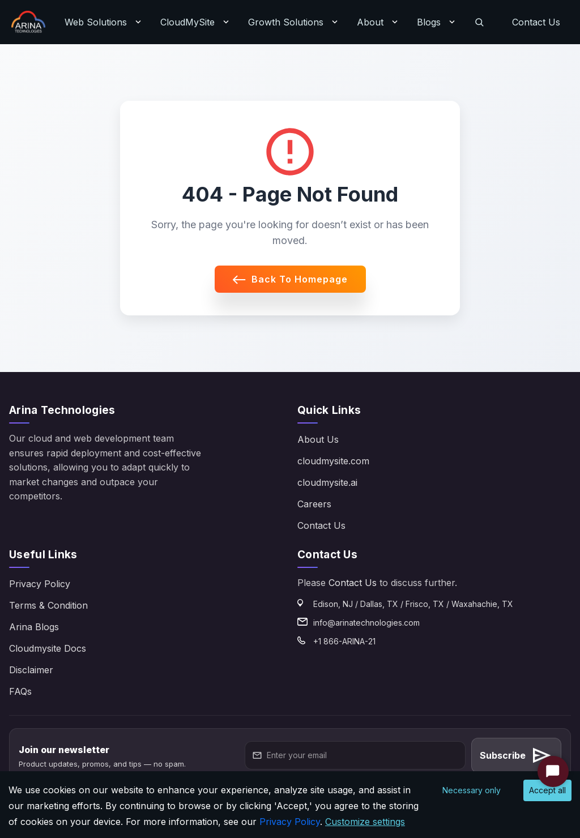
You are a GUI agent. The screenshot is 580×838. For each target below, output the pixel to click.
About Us (318, 439)
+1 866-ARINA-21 (344, 641)
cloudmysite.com (333, 461)
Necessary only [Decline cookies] (471, 790)
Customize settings (365, 821)
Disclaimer (31, 669)
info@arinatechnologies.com (366, 622)
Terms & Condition (48, 605)
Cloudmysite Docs (47, 648)
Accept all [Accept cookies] (547, 790)
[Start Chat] (553, 771)
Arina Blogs (34, 626)
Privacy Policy (39, 583)
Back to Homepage (290, 279)
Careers (314, 504)
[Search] (479, 22)
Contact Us (536, 22)
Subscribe (516, 755)
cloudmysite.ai (327, 482)
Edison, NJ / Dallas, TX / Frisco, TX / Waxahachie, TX (413, 604)
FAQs (20, 691)
